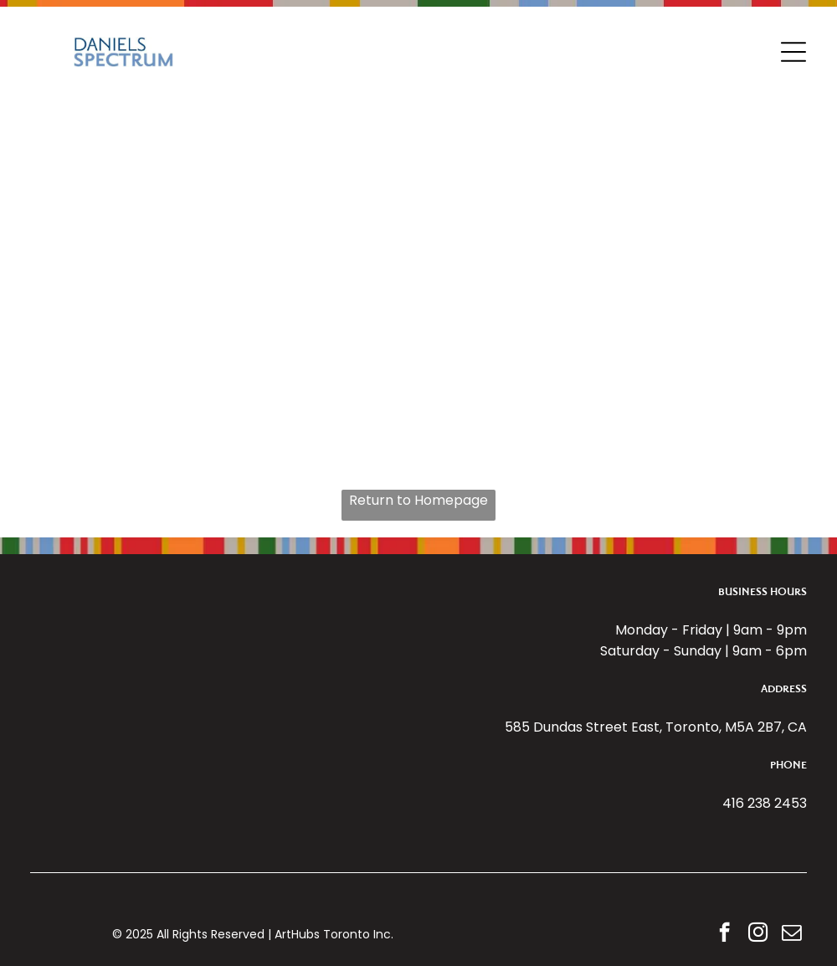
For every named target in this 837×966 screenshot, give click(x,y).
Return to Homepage (418, 500)
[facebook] (724, 934)
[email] (791, 934)
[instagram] (758, 934)
